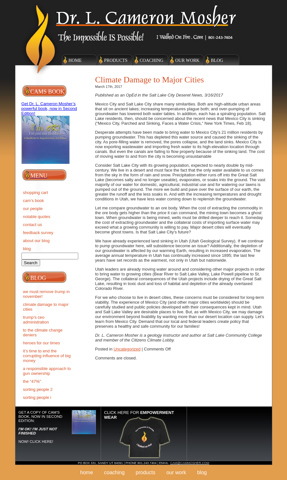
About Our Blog (36, 240)
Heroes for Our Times (41, 343)
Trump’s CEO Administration (36, 319)
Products (116, 60)
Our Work (187, 60)
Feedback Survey (38, 232)
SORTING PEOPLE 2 (38, 389)
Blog (217, 60)
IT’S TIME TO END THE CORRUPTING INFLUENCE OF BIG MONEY (47, 356)
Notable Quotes (36, 216)
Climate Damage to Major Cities (46, 307)
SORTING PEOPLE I (37, 397)
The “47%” (32, 381)
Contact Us (32, 224)
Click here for (139, 415)
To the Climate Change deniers (43, 332)
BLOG (27, 248)
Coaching (152, 60)
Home (75, 60)
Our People (33, 208)
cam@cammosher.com (189, 463)
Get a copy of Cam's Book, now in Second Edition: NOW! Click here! (41, 426)
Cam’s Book (33, 200)
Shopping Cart (35, 192)
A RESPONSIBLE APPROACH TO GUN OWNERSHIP (47, 371)
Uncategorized (127, 349)
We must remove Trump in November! (46, 294)
